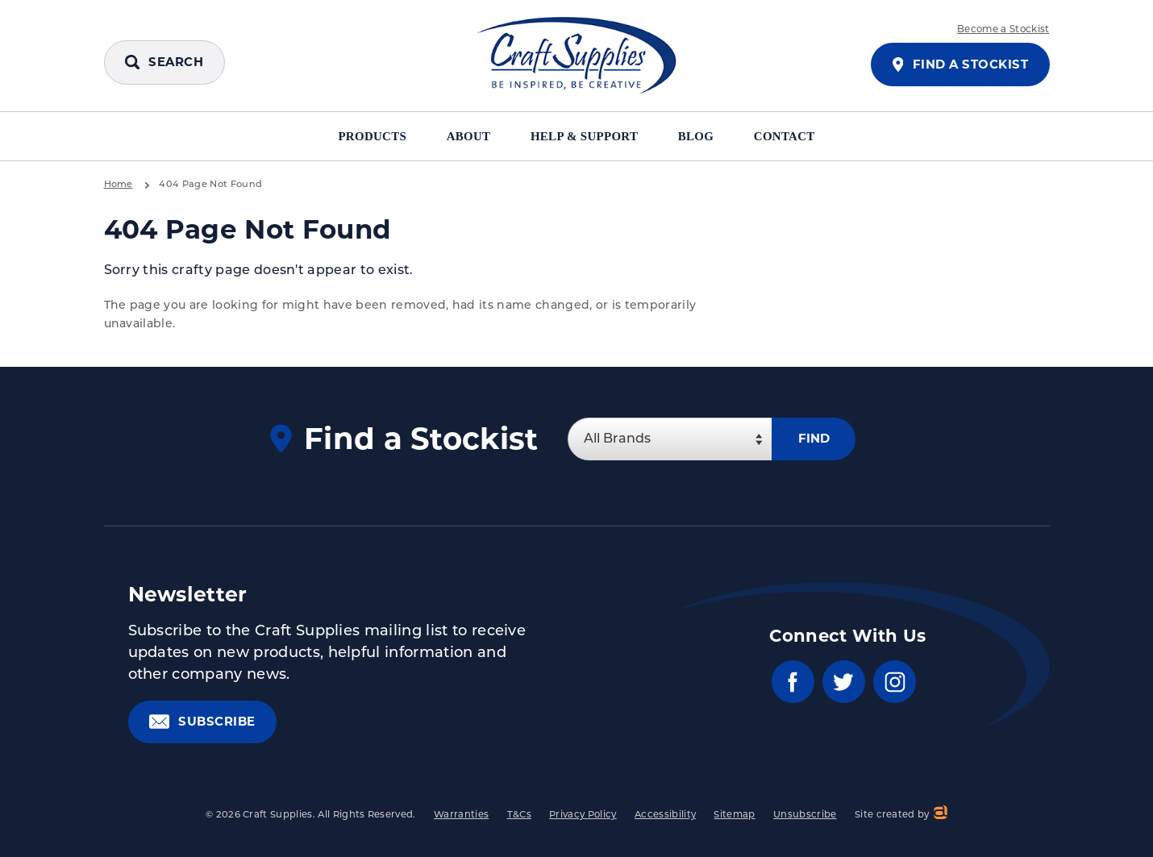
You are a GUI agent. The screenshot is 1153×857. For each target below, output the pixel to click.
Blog (703, 136)
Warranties (461, 816)
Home (118, 184)
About (466, 136)
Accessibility (665, 816)
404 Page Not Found (210, 184)
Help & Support (587, 136)
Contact (793, 136)
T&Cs (519, 816)
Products (365, 136)
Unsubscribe (805, 816)
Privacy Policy (582, 816)
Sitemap (734, 816)
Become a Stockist (1003, 30)
